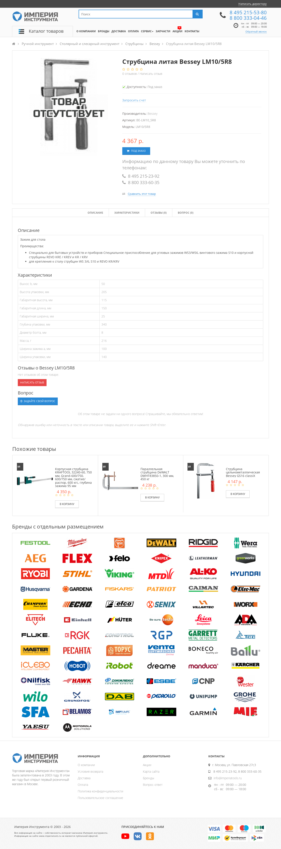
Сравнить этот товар (142, 194)
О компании (86, 765)
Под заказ (136, 151)
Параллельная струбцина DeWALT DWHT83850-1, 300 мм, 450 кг (157, 474)
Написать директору (252, 4)
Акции (147, 765)
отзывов (130, 74)
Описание (95, 213)
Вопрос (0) (185, 213)
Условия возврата (90, 771)
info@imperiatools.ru (228, 778)
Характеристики (126, 213)
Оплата (83, 785)
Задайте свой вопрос (37, 401)
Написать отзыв (151, 74)
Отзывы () (159, 213)
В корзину (67, 504)
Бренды (148, 778)
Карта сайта (151, 771)
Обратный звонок (256, 31)
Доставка (84, 778)
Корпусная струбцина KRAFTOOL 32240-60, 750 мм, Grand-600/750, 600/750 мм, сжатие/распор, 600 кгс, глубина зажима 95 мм (73, 477)
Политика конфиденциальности (100, 791)
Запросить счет (134, 100)
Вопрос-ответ (152, 785)
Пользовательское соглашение (100, 798)
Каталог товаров (46, 31)
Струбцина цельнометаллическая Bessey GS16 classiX (243, 472)
